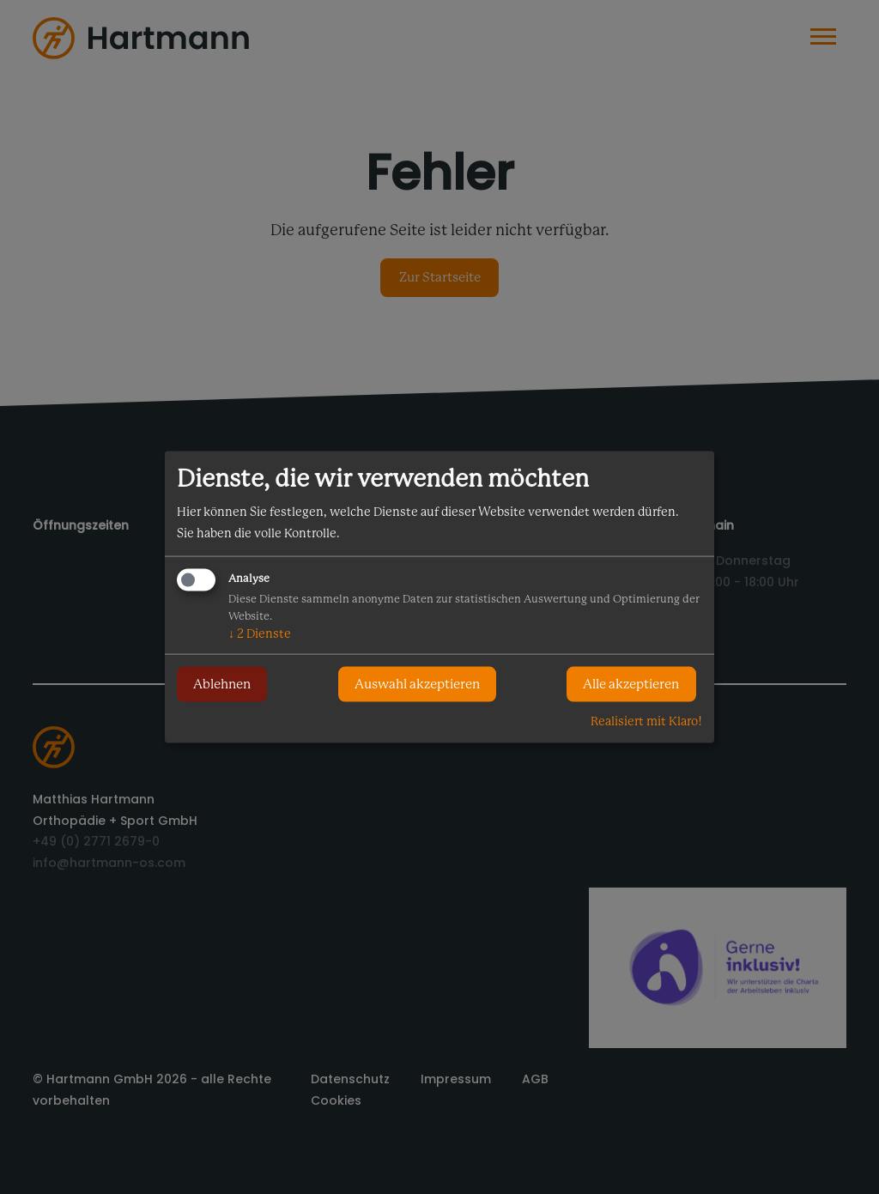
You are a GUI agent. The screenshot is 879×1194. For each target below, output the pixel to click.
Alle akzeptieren (631, 684)
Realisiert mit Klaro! (646, 720)
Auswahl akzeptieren (417, 684)
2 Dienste (259, 632)
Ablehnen (222, 684)
